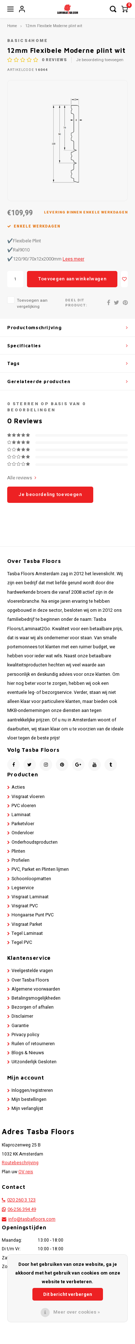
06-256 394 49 (22, 1209)
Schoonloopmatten (31, 878)
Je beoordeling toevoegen (99, 60)
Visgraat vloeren (28, 796)
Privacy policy (25, 1034)
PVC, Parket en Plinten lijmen (40, 869)
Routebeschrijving (20, 1162)
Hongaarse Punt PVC (33, 915)
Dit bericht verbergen (67, 1294)
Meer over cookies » (76, 1312)
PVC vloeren (24, 805)
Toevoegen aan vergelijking (32, 303)
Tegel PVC (22, 942)
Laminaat (21, 814)
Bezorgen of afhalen (33, 1007)
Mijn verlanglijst (27, 1108)
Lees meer (73, 259)
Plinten (18, 851)
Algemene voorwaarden (36, 989)
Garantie (20, 1025)
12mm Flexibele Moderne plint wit (53, 26)
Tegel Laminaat (27, 933)
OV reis (25, 1172)
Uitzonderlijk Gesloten (34, 1062)
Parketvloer (23, 824)
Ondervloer (23, 833)
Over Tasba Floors (30, 980)
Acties (18, 787)
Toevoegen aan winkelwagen (72, 278)
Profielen (21, 860)
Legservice (23, 888)
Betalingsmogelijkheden (36, 998)
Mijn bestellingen (29, 1099)
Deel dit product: (76, 303)
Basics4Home (27, 41)
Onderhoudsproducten (35, 842)
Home (12, 26)
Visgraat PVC (25, 906)
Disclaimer (22, 1016)
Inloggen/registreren (32, 1090)
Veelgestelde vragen (32, 970)
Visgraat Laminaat (30, 897)
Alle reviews (21, 478)
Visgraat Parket (27, 924)
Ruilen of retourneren (33, 1043)
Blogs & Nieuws (28, 1053)
